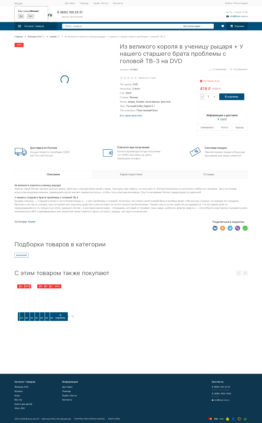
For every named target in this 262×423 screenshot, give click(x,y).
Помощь (84, 3)
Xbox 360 (20, 408)
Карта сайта (114, 419)
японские (21, 255)
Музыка (19, 391)
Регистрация (241, 3)
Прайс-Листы (101, 3)
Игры (17, 395)
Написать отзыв (147, 78)
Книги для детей (23, 404)
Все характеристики (131, 115)
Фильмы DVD (35, 36)
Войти (228, 3)
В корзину (231, 96)
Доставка (70, 3)
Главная (19, 36)
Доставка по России (43, 147)
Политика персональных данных (89, 419)
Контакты (118, 3)
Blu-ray (18, 399)
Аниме (53, 36)
